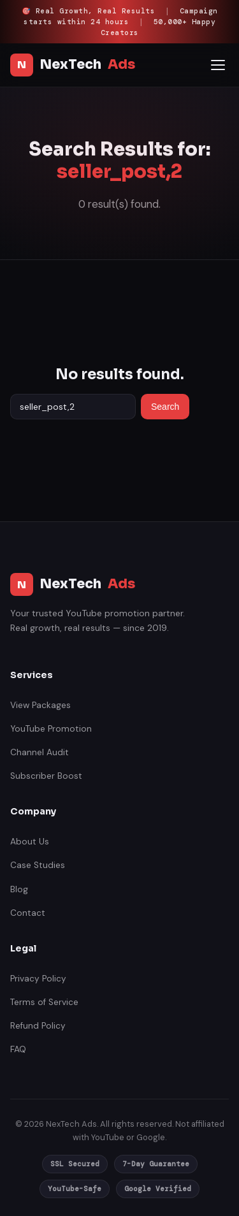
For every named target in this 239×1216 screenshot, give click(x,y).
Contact (27, 913)
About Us (29, 841)
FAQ (18, 1049)
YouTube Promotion (51, 728)
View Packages (40, 705)
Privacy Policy (38, 978)
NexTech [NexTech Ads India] (72, 65)
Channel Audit (39, 752)
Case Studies (37, 865)
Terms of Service (44, 1002)
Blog (19, 889)
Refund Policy (38, 1025)
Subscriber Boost (46, 776)
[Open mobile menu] (218, 65)
